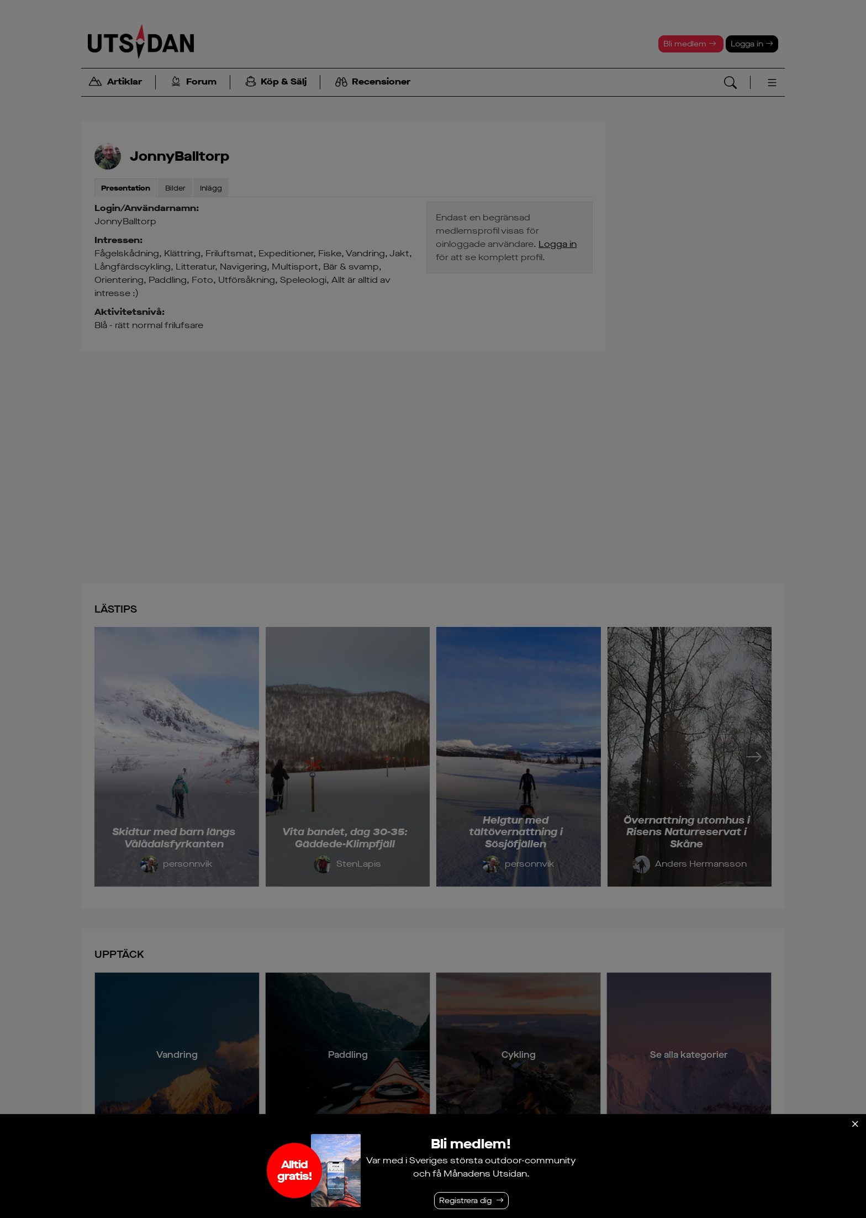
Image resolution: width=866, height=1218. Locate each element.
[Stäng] (855, 1124)
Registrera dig (465, 1200)
